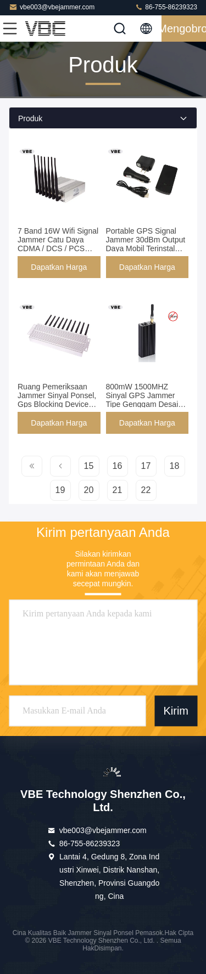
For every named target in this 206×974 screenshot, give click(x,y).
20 (89, 490)
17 (146, 466)
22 (146, 490)
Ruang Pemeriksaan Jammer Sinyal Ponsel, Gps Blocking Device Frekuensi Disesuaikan (57, 399)
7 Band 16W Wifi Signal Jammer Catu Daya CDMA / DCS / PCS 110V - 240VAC (58, 244)
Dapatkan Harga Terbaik (59, 270)
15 (89, 466)
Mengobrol (184, 28)
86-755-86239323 (166, 7)
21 (118, 490)
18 (175, 466)
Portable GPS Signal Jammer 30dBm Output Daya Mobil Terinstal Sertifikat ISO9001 (146, 244)
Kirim (175, 711)
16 (118, 466)
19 (60, 490)
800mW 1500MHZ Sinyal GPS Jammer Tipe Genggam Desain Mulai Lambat (144, 399)
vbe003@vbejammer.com (51, 7)
